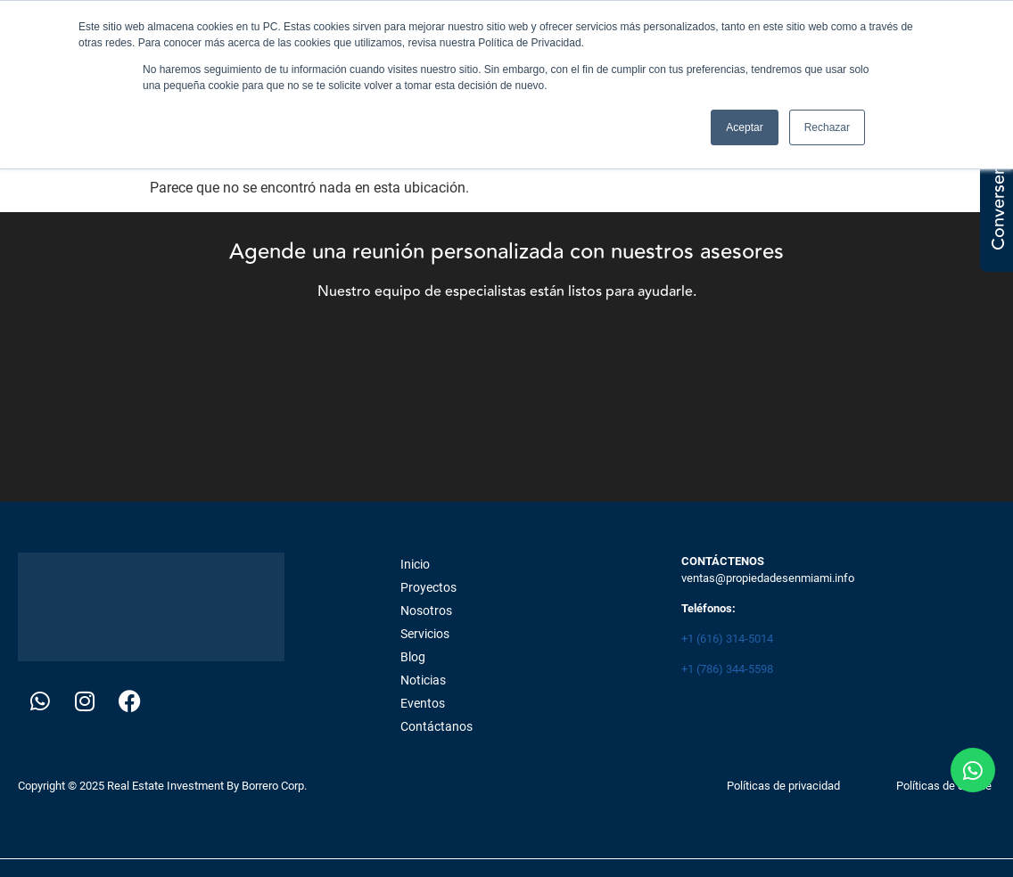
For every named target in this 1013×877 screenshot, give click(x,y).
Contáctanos (436, 726)
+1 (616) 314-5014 (727, 638)
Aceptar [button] (744, 127)
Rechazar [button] (827, 127)
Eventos (422, 703)
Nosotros (426, 610)
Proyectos (428, 587)
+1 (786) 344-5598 (727, 669)
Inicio (415, 564)
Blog (412, 657)
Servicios (424, 634)
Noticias (423, 680)
